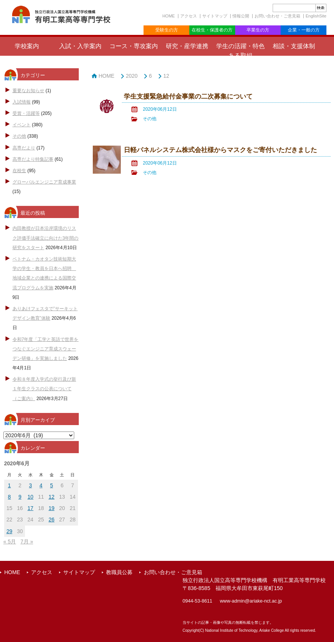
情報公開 (241, 16)
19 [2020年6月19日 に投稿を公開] (51, 508)
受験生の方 (166, 30)
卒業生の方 (258, 30)
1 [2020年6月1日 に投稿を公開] (9, 485)
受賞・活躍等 (26, 113)
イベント (21, 124)
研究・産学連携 (187, 46)
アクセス (188, 16)
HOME (168, 16)
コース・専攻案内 (133, 46)
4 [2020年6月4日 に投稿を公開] (40, 485)
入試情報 (21, 102)
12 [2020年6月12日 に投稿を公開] (51, 497)
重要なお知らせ (28, 90)
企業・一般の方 (304, 30)
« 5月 (9, 541)
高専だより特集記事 (32, 159)
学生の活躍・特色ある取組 (240, 51)
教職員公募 (119, 572)
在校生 (19, 170)
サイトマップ (214, 16)
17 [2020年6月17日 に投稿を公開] (31, 508)
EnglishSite (316, 16)
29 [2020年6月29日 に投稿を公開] (9, 531)
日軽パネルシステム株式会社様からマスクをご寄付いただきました (220, 150)
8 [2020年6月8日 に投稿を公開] (9, 497)
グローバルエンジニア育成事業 (44, 182)
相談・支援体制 (294, 46)
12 (166, 76)
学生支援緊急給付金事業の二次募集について (188, 96)
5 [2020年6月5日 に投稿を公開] (51, 485)
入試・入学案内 (80, 46)
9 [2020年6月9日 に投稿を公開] (20, 497)
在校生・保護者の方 (212, 30)
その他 (19, 136)
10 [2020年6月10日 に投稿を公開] (31, 497)
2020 (131, 76)
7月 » (26, 541)
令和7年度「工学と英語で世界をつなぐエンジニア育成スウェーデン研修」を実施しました (45, 349)
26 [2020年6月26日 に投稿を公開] (51, 519)
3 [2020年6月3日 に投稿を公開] (30, 485)
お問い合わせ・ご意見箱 (277, 16)
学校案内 (27, 46)
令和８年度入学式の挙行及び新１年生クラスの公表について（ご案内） (44, 389)
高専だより (23, 148)
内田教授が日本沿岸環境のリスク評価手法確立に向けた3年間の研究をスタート (45, 238)
